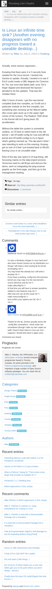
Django (16, 586)
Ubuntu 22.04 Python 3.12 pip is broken (21, 466)
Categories (10, 384)
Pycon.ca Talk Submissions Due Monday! (22, 548)
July (14, 11)
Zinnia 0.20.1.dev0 (31, 586)
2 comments (25, 189)
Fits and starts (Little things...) (17, 559)
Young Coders (15, 431)
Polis (11, 402)
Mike (16, 53)
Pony (11, 408)
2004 (6, 11)
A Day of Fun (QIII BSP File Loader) (19, 553)
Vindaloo (13, 425)
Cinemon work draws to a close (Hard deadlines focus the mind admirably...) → (26, 225)
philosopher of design (14, 357)
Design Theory (15, 391)
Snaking (44, 53)
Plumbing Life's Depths (21, 3)
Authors (8, 438)
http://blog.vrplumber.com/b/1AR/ (31, 185)
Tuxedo (12, 419)
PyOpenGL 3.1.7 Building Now (17, 481)
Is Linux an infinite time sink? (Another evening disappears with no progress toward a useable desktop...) (23, 39)
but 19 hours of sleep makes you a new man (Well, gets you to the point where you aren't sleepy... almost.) (23, 568)
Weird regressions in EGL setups (18, 486)
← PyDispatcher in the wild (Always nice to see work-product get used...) (26, 232)
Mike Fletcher (13, 315)
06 (20, 11)
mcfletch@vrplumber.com (16, 374)
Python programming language (18, 366)
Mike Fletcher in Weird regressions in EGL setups (25, 500)
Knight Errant (15, 396)
